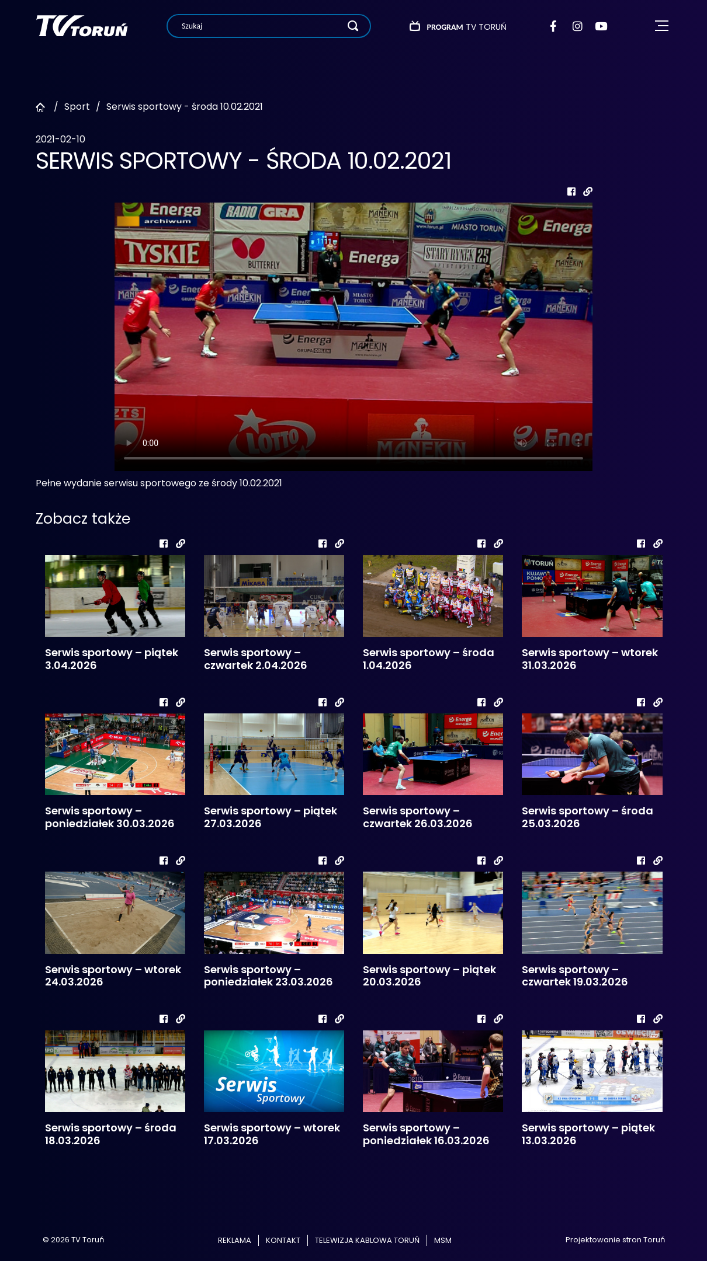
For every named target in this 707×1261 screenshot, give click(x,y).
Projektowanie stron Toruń (615, 1239)
